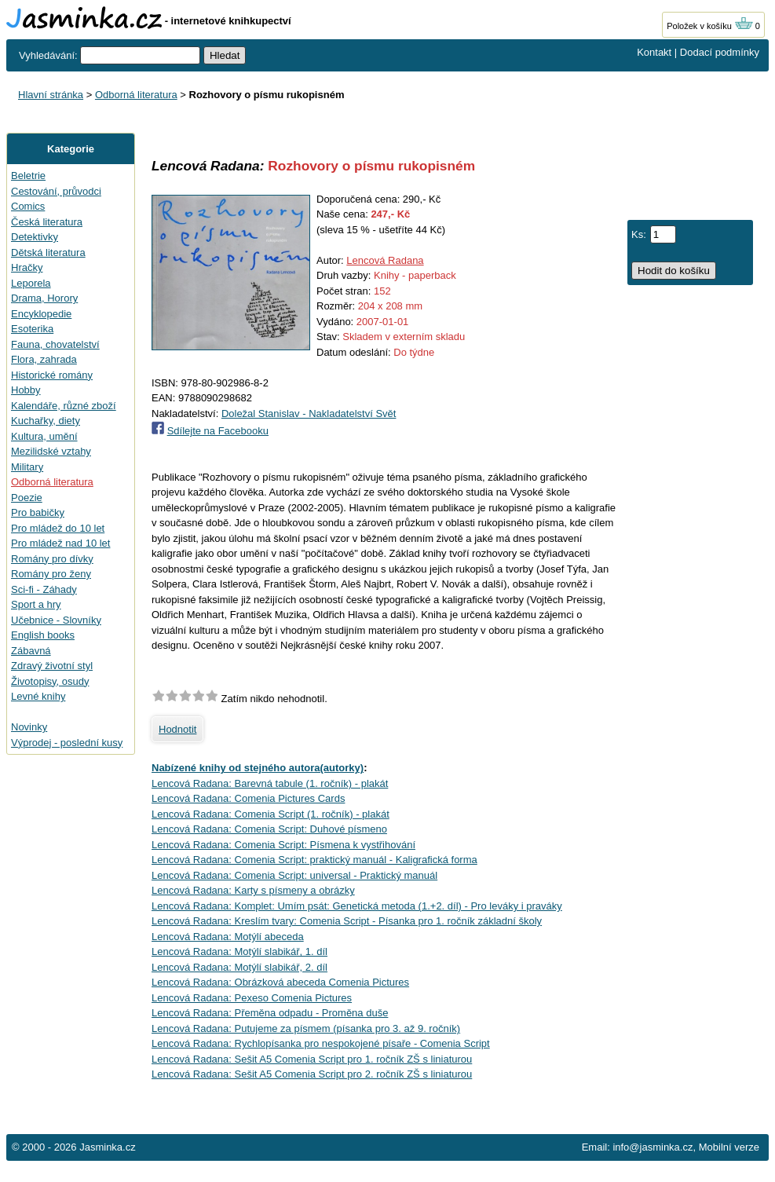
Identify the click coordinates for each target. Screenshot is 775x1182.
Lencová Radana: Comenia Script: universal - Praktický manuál (294, 875)
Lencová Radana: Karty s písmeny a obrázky (253, 890)
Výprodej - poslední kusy (66, 742)
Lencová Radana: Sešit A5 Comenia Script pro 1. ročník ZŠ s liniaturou (312, 1059)
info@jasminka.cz (652, 1147)
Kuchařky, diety (45, 420)
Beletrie (28, 175)
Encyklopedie (41, 314)
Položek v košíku (710, 26)
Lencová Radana (384, 260)
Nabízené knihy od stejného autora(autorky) (258, 768)
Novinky (29, 727)
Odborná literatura (136, 95)
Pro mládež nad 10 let (60, 543)
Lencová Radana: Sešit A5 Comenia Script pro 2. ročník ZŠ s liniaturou (312, 1074)
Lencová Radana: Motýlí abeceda (228, 936)
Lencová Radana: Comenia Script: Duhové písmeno (269, 829)
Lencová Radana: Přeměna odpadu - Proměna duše (270, 1013)
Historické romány (52, 375)
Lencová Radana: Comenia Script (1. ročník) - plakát (270, 814)
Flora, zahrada (44, 359)
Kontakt (654, 52)
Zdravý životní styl (52, 666)
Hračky (26, 267)
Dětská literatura (48, 252)
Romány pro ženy (51, 574)
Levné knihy (38, 696)
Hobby (26, 390)
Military (27, 467)
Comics (28, 206)
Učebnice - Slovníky (56, 620)
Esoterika (32, 329)
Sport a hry (36, 604)
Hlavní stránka (50, 95)
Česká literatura (46, 222)
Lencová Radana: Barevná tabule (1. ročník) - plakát (270, 783)
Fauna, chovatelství (55, 344)
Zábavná (31, 651)
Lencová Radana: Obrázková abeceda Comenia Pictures (280, 982)
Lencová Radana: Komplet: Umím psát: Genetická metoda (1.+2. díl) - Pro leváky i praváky (357, 906)
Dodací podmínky (719, 52)
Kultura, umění (44, 436)
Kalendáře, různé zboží (63, 406)
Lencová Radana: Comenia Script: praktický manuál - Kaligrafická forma (314, 859)
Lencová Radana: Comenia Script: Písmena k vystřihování (283, 845)
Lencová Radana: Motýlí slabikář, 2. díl (239, 967)
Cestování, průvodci (56, 191)
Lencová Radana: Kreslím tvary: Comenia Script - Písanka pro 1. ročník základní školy (347, 921)
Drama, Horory (44, 298)
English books (43, 635)
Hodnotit (177, 729)
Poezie (26, 497)
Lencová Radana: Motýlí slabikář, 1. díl (239, 951)
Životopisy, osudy (50, 681)
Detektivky (34, 237)
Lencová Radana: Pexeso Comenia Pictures (252, 998)
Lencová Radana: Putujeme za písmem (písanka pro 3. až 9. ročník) (306, 1028)
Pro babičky (37, 512)
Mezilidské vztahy (51, 451)
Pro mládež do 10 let (57, 528)
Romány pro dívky (52, 559)
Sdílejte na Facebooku (218, 431)
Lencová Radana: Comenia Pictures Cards (248, 798)
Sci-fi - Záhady (44, 589)
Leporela (31, 283)
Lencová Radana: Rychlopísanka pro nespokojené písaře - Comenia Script (321, 1043)
